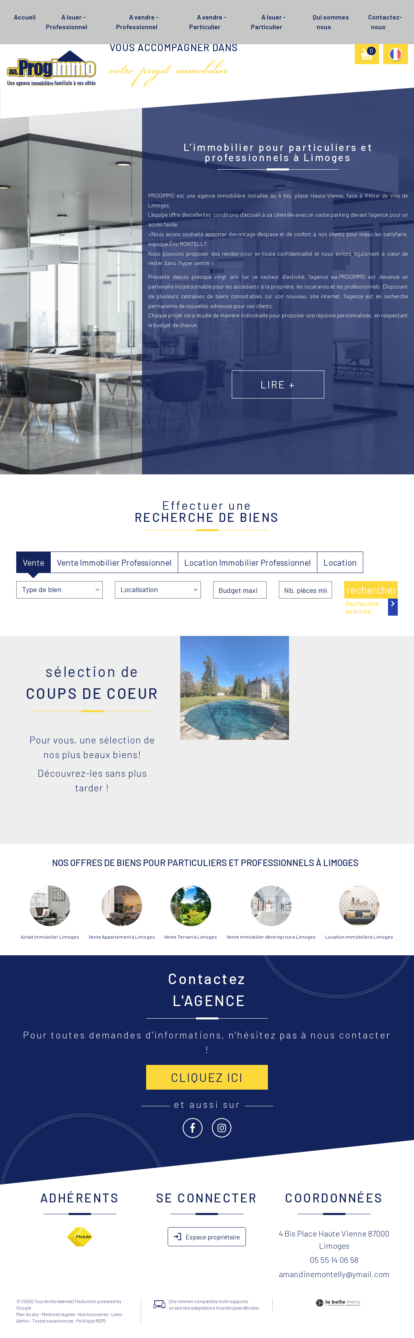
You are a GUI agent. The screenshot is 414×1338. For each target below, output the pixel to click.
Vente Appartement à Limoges (121, 936)
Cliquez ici (207, 1077)
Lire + (310, 402)
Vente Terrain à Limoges (190, 936)
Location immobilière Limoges (359, 936)
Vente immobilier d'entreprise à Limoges (271, 936)
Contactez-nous (385, 21)
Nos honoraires (93, 1314)
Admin (22, 1320)
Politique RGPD (91, 1320)
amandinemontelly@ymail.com (334, 1274)
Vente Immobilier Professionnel (114, 562)
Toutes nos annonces (52, 1320)
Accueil (25, 17)
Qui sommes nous (331, 21)
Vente (33, 562)
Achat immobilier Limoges (50, 936)
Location (340, 562)
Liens (116, 1314)
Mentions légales (58, 1314)
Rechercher (372, 590)
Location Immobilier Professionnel (247, 562)
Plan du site (27, 1314)
